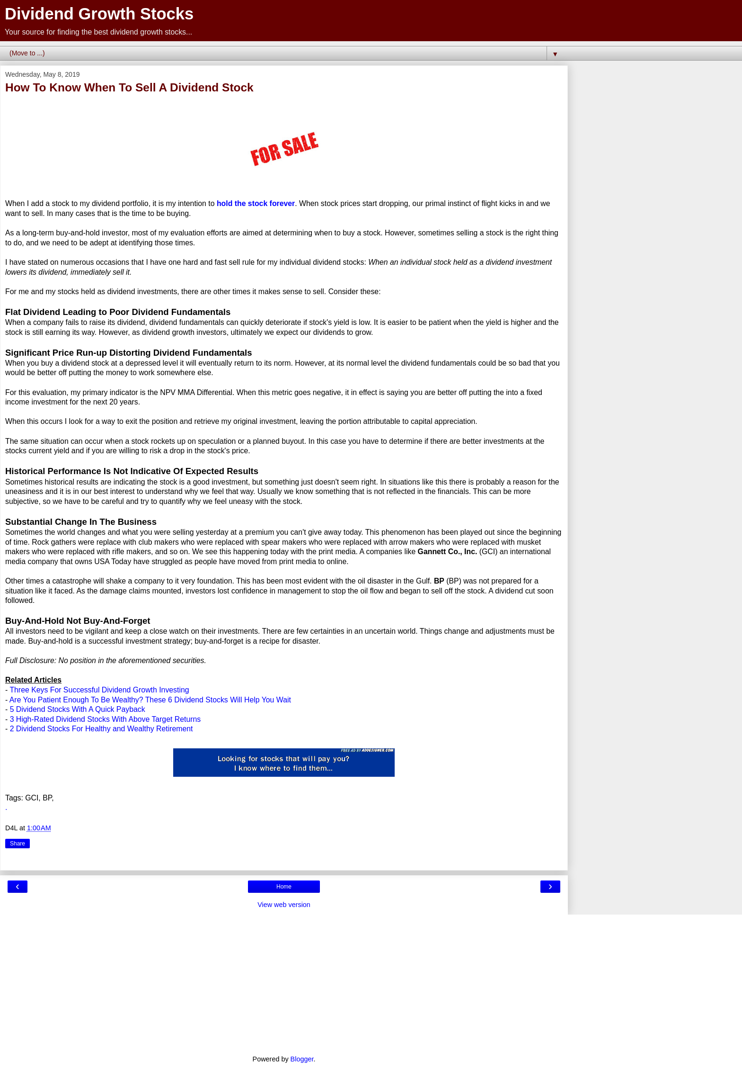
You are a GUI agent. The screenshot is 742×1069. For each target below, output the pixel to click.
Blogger (302, 1059)
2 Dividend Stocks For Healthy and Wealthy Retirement (101, 729)
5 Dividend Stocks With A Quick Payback (77, 709)
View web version (283, 904)
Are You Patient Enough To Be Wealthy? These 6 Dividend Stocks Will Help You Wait (150, 700)
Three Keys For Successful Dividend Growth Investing (99, 690)
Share (17, 843)
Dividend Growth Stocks (99, 14)
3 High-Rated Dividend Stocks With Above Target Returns (105, 719)
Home (284, 886)
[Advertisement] (284, 981)
